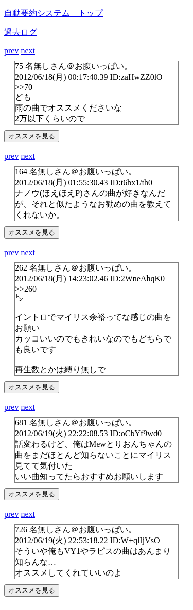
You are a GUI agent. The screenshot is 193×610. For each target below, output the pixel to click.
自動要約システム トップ (53, 13)
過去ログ (20, 32)
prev (11, 50)
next (28, 50)
